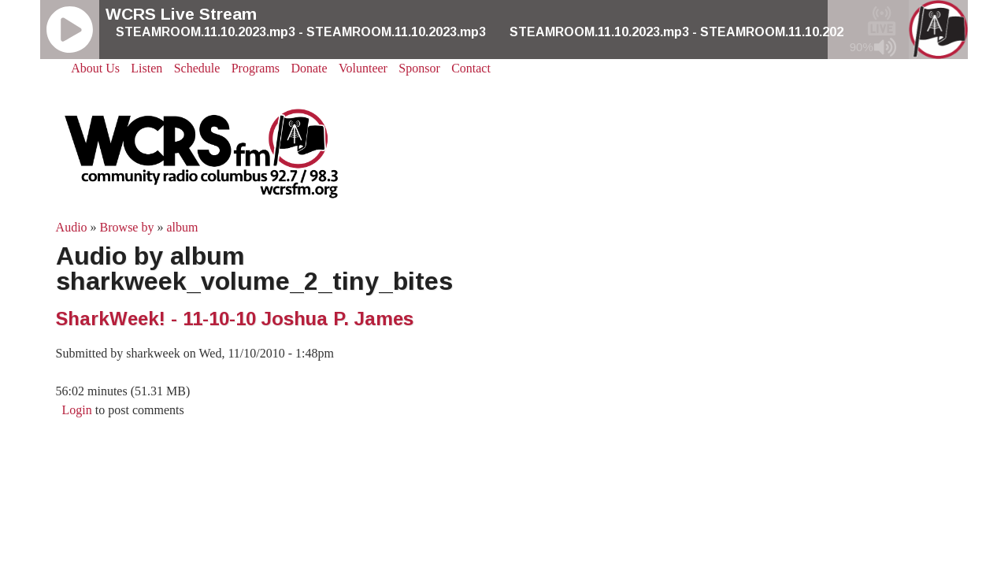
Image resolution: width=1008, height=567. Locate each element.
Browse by (127, 227)
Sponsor (418, 68)
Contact (471, 68)
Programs (256, 68)
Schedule (197, 68)
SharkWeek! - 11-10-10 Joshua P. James (234, 318)
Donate (309, 68)
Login (77, 410)
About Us (95, 68)
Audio (71, 227)
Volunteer (363, 68)
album (182, 227)
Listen (146, 68)
